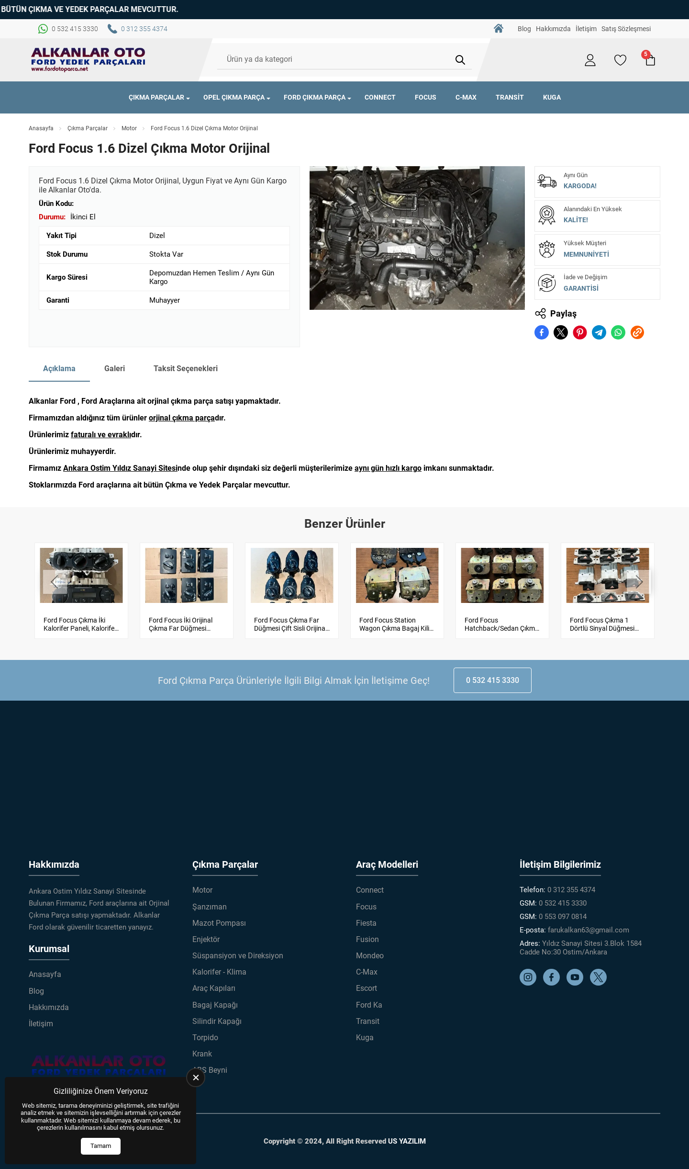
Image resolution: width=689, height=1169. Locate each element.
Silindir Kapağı (217, 1021)
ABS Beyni (209, 1070)
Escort (366, 988)
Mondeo (370, 955)
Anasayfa (41, 128)
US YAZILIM (407, 1141)
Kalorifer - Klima (219, 971)
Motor (129, 128)
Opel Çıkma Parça (234, 97)
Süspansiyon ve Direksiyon (237, 955)
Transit (510, 97)
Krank (202, 1053)
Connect (380, 97)
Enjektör (206, 939)
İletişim (586, 29)
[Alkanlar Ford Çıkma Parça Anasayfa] (88, 59)
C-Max (466, 97)
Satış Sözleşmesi (626, 29)
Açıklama (59, 368)
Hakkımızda (553, 29)
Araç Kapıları (213, 988)
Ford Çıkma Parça (314, 97)
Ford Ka (369, 1005)
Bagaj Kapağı (215, 1005)
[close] (195, 1077)
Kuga (552, 97)
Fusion (367, 939)
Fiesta (366, 923)
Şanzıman (209, 906)
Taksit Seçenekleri (186, 368)
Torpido (205, 1037)
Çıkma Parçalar (156, 97)
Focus (425, 97)
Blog (524, 29)
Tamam (100, 1145)
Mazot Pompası (219, 923)
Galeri (114, 368)
